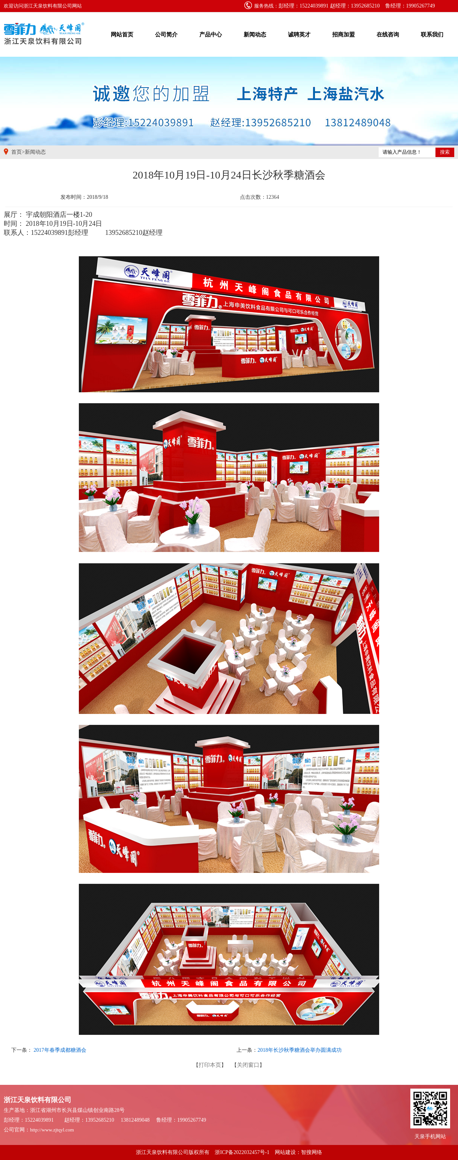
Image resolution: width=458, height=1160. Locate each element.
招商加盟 (343, 35)
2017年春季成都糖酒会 (59, 1050)
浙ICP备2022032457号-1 (242, 1152)
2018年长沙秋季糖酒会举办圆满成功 (300, 1050)
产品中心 (210, 35)
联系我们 (432, 35)
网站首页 (122, 35)
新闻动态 (255, 35)
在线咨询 (388, 35)
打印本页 (210, 1065)
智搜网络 (311, 1152)
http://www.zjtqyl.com (52, 1130)
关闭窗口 (248, 1065)
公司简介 (166, 35)
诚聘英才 (299, 35)
